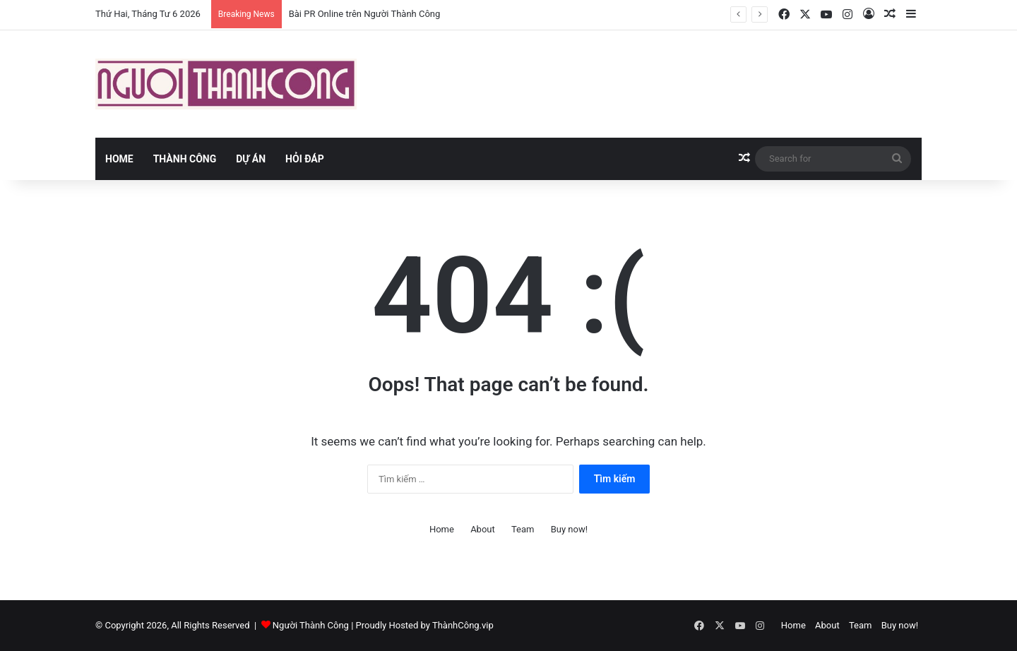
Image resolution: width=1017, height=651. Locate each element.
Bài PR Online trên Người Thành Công (365, 13)
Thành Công (185, 159)
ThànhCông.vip (463, 625)
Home (119, 159)
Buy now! (569, 529)
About (482, 529)
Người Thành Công (311, 625)
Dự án (251, 159)
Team (523, 529)
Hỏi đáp (304, 159)
